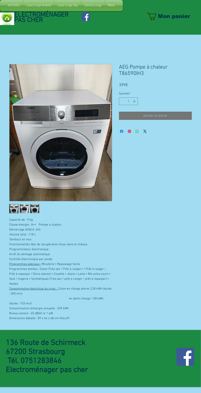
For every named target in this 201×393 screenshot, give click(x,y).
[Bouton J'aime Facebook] (103, 15)
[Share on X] (145, 131)
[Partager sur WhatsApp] (137, 131)
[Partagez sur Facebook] (121, 131)
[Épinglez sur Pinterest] (129, 131)
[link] (173, 16)
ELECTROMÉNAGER (42, 15)
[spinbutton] (128, 101)
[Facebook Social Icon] (85, 17)
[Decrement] (122, 101)
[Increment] (134, 101)
